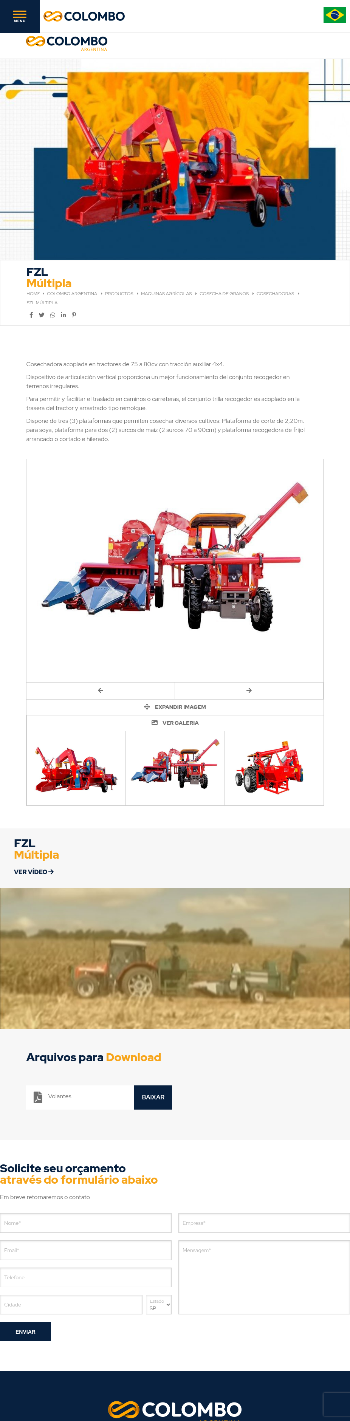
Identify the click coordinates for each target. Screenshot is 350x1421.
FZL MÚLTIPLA (41, 234)
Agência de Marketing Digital (165, 1390)
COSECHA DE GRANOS (224, 225)
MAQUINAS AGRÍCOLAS (167, 225)
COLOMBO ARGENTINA (72, 225)
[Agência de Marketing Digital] (204, 1389)
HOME (33, 225)
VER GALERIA (175, 654)
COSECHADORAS (276, 225)
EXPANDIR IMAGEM (175, 638)
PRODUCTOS (119, 225)
